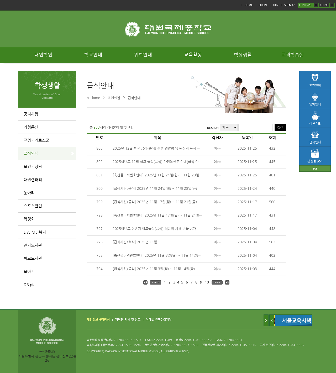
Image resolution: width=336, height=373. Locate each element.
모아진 (29, 272)
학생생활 (243, 54)
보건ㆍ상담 (33, 167)
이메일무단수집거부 (159, 319)
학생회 (29, 219)
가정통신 (31, 127)
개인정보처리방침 (98, 319)
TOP (315, 168)
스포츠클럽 (33, 206)
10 (207, 282)
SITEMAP (289, 5)
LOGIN (263, 5)
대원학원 (43, 54)
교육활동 (193, 54)
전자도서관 (33, 245)
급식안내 (31, 153)
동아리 (29, 193)
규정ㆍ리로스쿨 (36, 140)
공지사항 (31, 114)
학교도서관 (33, 258)
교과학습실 (292, 54)
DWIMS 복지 (35, 232)
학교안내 (93, 54)
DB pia (29, 285)
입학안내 (143, 54)
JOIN (275, 5)
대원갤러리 (33, 180)
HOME (249, 5)
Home (95, 97)
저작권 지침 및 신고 (127, 319)
